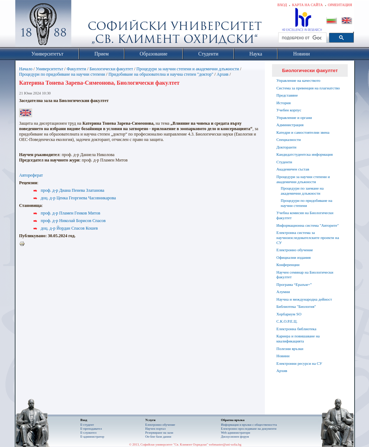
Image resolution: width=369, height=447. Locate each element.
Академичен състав (292, 169)
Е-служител (88, 432)
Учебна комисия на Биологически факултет (304, 215)
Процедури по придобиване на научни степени (62, 74)
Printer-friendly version (23, 244)
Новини (282, 356)
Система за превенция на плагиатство (308, 88)
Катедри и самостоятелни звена (302, 132)
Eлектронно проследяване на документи (248, 428)
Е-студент (87, 424)
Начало (25, 68)
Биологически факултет (111, 68)
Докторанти (286, 147)
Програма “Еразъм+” (294, 284)
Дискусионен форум (235, 436)
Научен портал (155, 428)
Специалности (288, 139)
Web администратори (235, 432)
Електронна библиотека (296, 329)
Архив (222, 74)
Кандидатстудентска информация (304, 154)
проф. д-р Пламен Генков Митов (70, 213)
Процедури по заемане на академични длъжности (302, 190)
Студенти (284, 162)
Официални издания (293, 257)
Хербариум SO (288, 314)
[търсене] (301, 38)
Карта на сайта (307, 5)
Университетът (49, 68)
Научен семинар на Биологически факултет (304, 274)
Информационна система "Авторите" (307, 225)
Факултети (76, 68)
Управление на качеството (298, 80)
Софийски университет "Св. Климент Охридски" (84, 25)
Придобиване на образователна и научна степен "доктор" (160, 74)
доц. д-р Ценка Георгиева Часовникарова (78, 197)
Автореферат (31, 175)
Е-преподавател (91, 428)
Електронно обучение (294, 250)
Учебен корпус (288, 110)
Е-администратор (92, 436)
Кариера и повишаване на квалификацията (298, 338)
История (283, 103)
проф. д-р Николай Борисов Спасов (73, 220)
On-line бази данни (158, 436)
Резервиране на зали (159, 432)
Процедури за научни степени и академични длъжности (188, 68)
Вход (282, 5)
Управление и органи (294, 117)
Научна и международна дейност (304, 299)
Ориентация (340, 5)
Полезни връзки (289, 348)
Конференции (287, 264)
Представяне (287, 95)
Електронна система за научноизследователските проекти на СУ (307, 237)
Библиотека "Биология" (296, 306)
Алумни (283, 291)
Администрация (289, 125)
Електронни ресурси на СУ (299, 363)
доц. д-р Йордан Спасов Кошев (69, 228)
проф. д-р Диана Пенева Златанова (72, 190)
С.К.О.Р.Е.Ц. (287, 321)
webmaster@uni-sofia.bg (225, 444)
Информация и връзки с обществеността (249, 424)
